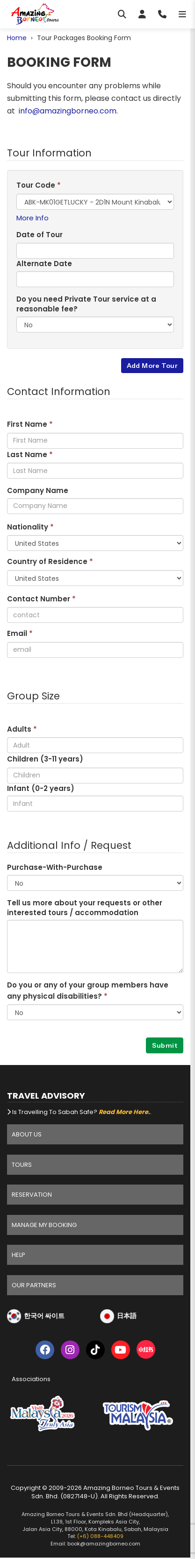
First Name (30, 424)
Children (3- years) (45, 759)
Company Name (37, 490)
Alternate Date (44, 263)
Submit (164, 1045)
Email (20, 633)
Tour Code (38, 185)
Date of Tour (39, 235)
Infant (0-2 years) (40, 788)
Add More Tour (152, 365)
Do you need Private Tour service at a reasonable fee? (86, 304)
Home (17, 37)
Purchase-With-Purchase (54, 867)
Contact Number (41, 599)
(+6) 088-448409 (100, 1536)
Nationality (30, 527)
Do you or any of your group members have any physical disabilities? (87, 990)
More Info (32, 218)
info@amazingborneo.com (67, 111)
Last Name (30, 454)
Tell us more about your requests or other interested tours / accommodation (84, 907)
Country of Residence (50, 561)
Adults (22, 729)
